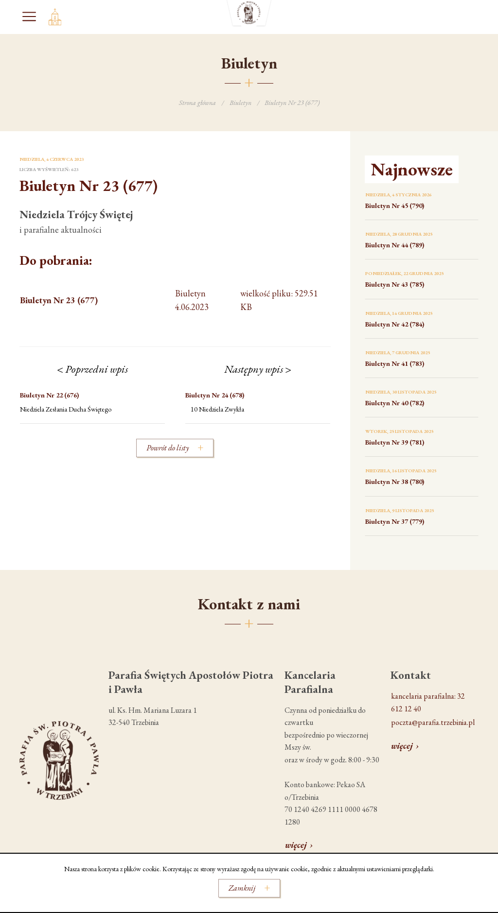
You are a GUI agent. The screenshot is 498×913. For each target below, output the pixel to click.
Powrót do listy (167, 448)
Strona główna (197, 102)
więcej (296, 844)
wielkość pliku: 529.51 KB (169, 301)
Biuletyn (240, 102)
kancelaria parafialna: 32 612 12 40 (428, 702)
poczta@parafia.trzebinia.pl (433, 722)
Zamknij (242, 888)
